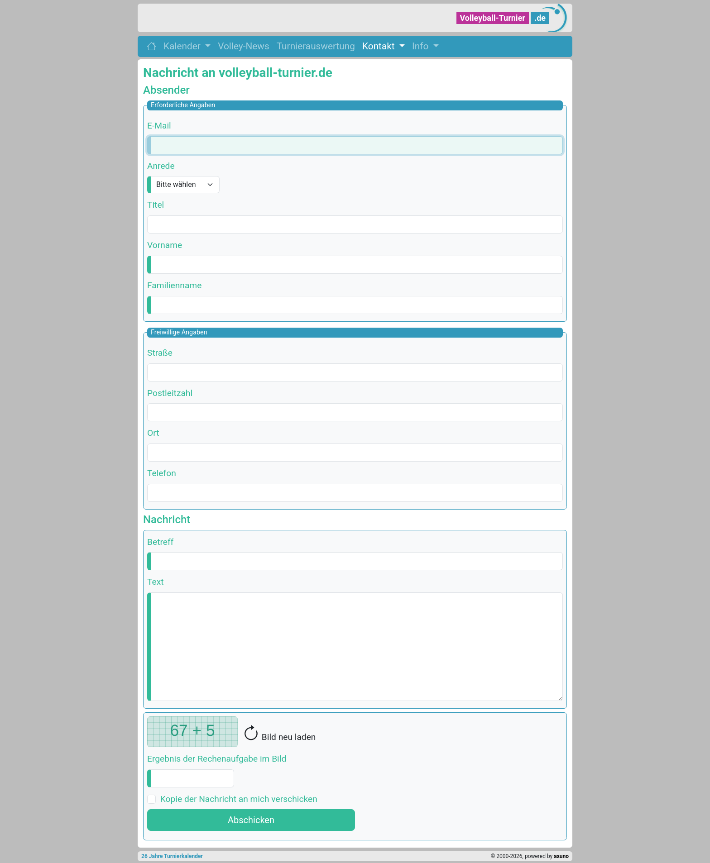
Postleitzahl (169, 393)
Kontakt (379, 46)
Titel (155, 205)
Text (155, 582)
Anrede (161, 166)
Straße (160, 353)
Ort (153, 433)
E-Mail (159, 125)
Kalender (183, 46)
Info (421, 46)
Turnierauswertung (316, 46)
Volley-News (243, 46)
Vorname (164, 245)
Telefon (161, 473)
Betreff (160, 542)
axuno (561, 856)
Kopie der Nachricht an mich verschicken (238, 799)
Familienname (174, 285)
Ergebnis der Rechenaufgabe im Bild (216, 758)
